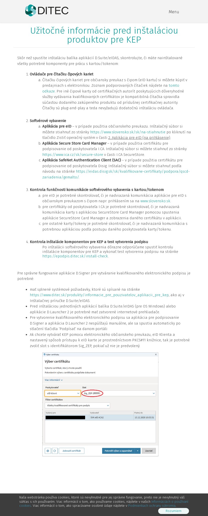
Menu (174, 12)
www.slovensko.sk (155, 201)
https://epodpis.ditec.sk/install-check (75, 256)
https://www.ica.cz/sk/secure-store (72, 154)
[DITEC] (46, 10)
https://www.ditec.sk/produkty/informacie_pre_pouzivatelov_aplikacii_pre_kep (99, 295)
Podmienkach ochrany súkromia (151, 505)
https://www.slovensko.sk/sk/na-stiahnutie (127, 132)
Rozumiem (173, 511)
